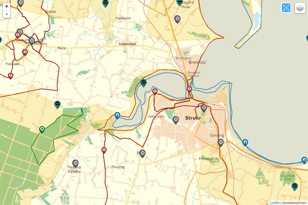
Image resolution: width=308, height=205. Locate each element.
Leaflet (275, 202)
